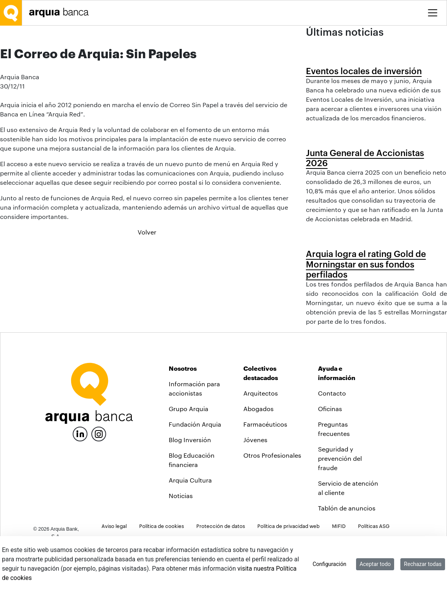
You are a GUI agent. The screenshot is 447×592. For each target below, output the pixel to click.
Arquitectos (260, 435)
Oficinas (330, 450)
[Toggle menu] (432, 13)
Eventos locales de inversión (364, 71)
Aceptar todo (375, 564)
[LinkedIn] (80, 475)
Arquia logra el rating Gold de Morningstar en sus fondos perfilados (366, 263)
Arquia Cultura (190, 522)
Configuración (329, 564)
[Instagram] (98, 475)
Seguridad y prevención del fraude (340, 500)
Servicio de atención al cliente (348, 529)
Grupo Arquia (188, 450)
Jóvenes (255, 481)
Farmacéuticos (265, 466)
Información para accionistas (194, 430)
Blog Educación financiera (192, 501)
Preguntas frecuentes (334, 470)
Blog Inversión (190, 481)
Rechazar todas (423, 564)
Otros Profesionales (272, 497)
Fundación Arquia (195, 466)
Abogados (258, 450)
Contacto (332, 435)
